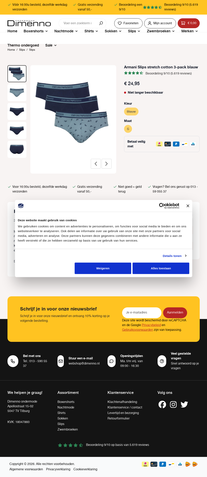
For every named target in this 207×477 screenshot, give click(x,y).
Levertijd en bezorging (123, 413)
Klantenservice (121, 392)
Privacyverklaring (58, 469)
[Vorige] (96, 164)
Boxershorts (66, 402)
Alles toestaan (161, 268)
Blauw (132, 111)
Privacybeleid (151, 325)
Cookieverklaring (85, 469)
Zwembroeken (68, 429)
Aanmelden (175, 312)
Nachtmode (66, 407)
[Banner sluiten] (188, 205)
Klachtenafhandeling (122, 402)
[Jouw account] (160, 23)
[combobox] (78, 23)
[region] (62, 119)
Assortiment (68, 392)
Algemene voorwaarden (26, 469)
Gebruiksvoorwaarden (137, 329)
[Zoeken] (101, 23)
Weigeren (103, 268)
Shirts (62, 413)
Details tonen (172, 255)
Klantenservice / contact (125, 407)
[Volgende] (106, 164)
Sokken (63, 418)
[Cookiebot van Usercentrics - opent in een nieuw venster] (162, 206)
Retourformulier (119, 418)
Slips (61, 424)
